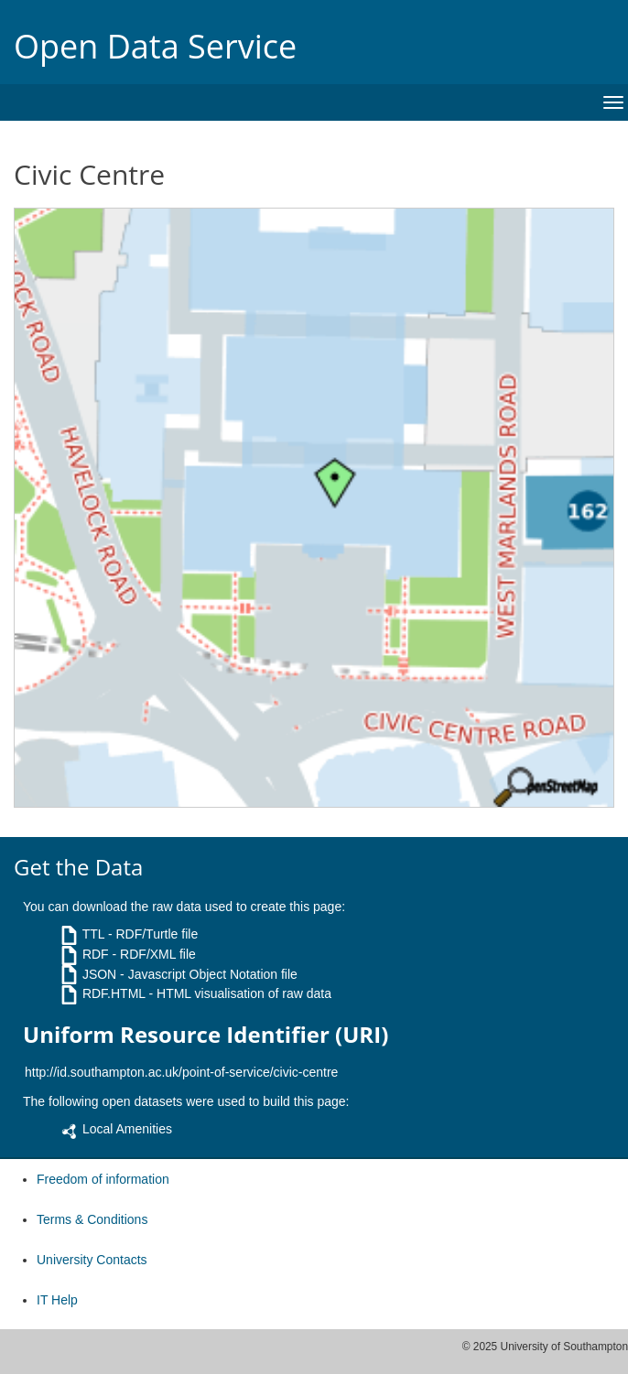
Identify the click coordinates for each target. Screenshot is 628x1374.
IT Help (57, 1300)
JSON (99, 974)
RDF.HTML (114, 993)
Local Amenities (127, 1129)
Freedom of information (103, 1179)
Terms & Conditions (92, 1219)
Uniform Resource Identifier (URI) (205, 1035)
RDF (95, 954)
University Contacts (92, 1259)
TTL (93, 934)
